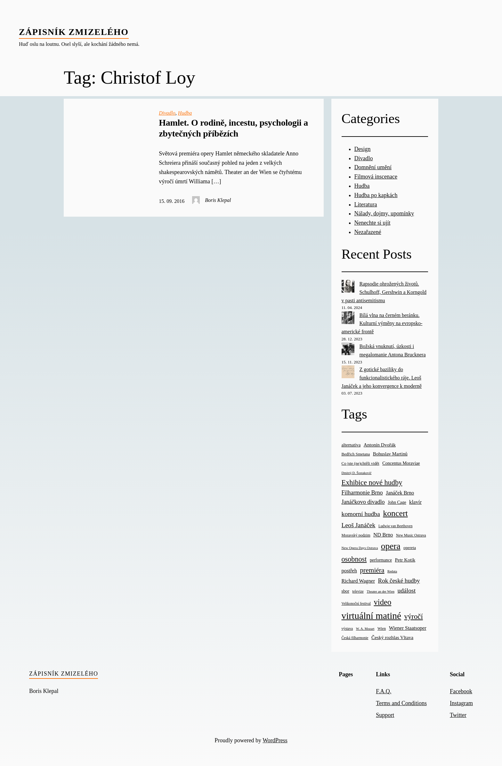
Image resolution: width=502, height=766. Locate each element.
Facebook (461, 691)
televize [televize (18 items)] (357, 591)
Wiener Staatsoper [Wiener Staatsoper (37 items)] (407, 628)
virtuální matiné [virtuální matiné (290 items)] (371, 616)
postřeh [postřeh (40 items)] (349, 571)
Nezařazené (367, 232)
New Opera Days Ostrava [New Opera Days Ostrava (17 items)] (360, 548)
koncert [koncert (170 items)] (395, 513)
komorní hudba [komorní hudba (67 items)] (361, 513)
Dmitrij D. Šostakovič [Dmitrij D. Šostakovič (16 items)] (357, 473)
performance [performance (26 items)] (381, 560)
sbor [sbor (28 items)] (345, 591)
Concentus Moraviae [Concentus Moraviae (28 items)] (401, 463)
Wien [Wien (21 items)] (381, 628)
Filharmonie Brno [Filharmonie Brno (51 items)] (362, 492)
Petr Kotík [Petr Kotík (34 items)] (405, 559)
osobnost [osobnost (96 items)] (354, 559)
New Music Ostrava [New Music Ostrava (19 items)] (411, 535)
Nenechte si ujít (372, 223)
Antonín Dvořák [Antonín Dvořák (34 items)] (380, 444)
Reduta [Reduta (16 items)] (392, 571)
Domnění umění (373, 167)
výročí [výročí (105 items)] (413, 616)
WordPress (275, 740)
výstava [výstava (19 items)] (347, 629)
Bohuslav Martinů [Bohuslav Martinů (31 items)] (390, 453)
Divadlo (167, 113)
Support (385, 715)
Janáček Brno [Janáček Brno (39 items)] (400, 493)
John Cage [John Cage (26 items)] (397, 502)
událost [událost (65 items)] (406, 590)
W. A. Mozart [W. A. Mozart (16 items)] (365, 628)
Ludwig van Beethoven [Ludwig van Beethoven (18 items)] (395, 526)
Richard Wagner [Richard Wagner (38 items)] (358, 581)
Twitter (458, 715)
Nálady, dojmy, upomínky (384, 213)
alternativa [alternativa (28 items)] (351, 444)
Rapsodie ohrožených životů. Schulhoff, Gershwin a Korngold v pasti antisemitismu (384, 292)
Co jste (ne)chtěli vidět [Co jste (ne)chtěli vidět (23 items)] (360, 463)
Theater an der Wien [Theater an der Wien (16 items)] (380, 591)
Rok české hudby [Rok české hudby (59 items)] (399, 580)
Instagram (461, 703)
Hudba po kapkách (376, 195)
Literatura (365, 204)
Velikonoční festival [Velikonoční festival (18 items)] (356, 603)
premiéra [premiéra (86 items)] (372, 570)
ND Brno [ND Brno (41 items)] (383, 535)
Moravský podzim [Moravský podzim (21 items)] (356, 535)
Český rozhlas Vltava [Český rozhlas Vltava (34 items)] (392, 637)
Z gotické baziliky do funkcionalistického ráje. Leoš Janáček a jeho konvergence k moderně (382, 377)
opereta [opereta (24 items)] (409, 547)
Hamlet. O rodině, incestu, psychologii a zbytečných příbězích (233, 128)
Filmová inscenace (375, 176)
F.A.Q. (383, 691)
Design (362, 149)
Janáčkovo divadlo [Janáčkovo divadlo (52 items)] (363, 502)
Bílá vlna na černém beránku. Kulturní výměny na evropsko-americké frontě (382, 323)
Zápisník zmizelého (74, 32)
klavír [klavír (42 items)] (415, 502)
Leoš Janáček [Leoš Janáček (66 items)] (359, 525)
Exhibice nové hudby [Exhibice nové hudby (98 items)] (372, 483)
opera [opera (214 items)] (391, 546)
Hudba (185, 113)
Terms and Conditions (401, 703)
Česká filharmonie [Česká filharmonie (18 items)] (355, 638)
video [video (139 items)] (383, 602)
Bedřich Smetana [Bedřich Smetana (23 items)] (356, 454)
